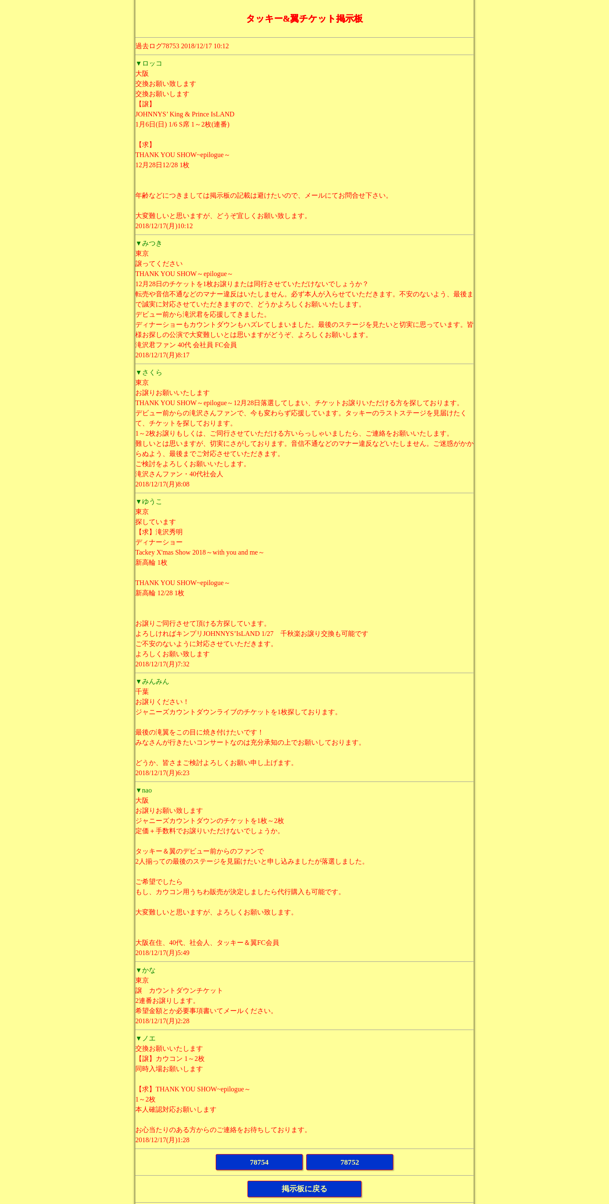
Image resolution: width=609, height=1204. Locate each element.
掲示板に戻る (304, 1189)
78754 (259, 1162)
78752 (349, 1162)
